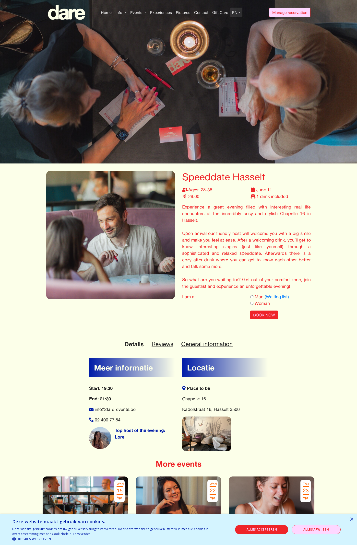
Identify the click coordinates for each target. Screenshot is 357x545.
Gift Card (220, 12)
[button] (119, 538)
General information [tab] (207, 344)
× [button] (351, 519)
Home (106, 12)
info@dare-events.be (115, 409)
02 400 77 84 (107, 419)
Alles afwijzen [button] (316, 529)
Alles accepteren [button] (262, 529)
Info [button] (119, 12)
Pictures (183, 12)
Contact (201, 12)
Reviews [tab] (162, 344)
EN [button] (235, 12)
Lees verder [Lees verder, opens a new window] (81, 534)
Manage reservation (289, 12)
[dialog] (178, 529)
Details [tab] (134, 344)
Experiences (161, 12)
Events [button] (136, 12)
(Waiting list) (277, 296)
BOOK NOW (264, 315)
